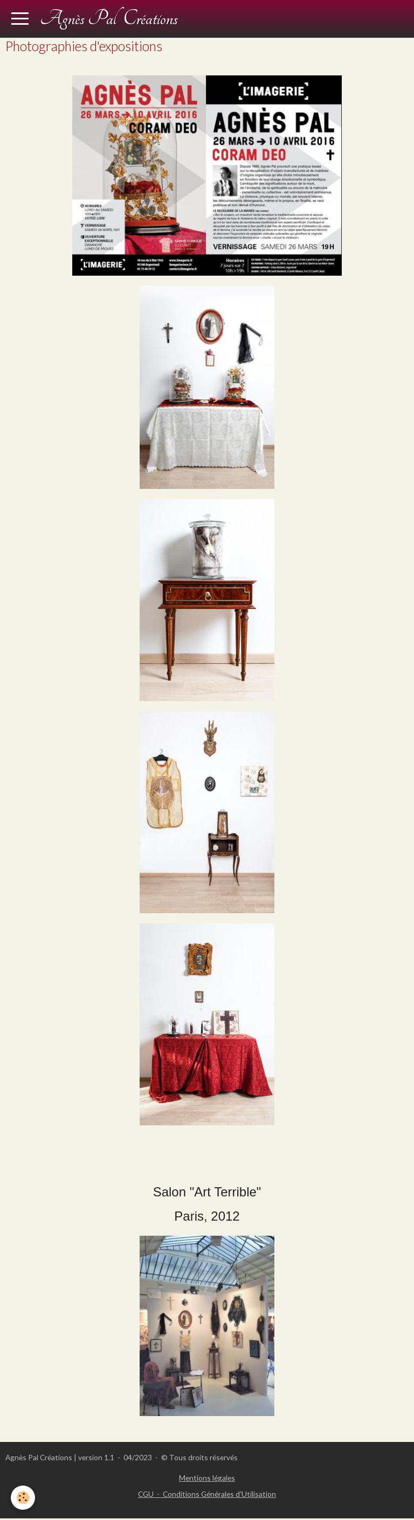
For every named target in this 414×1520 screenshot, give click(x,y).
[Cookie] (23, 1498)
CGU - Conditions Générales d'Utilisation (207, 1493)
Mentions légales (207, 1477)
